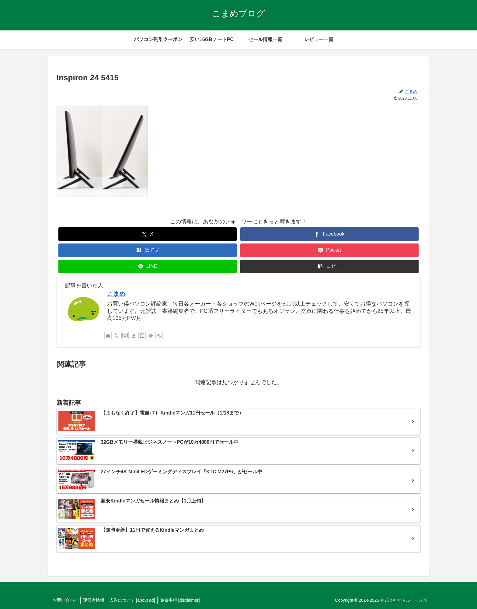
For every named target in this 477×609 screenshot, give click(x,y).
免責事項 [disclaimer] (185, 600)
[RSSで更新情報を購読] (159, 335)
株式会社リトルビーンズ (403, 600)
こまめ (116, 293)
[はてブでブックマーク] (147, 250)
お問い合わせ (66, 600)
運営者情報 (95, 600)
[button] (329, 266)
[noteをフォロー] (142, 335)
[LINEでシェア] (147, 266)
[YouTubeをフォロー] (133, 335)
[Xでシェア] (147, 234)
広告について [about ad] (135, 600)
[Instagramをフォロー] (125, 335)
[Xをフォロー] (116, 335)
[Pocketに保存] (329, 250)
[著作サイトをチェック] (108, 335)
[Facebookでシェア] (329, 234)
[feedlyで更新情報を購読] (150, 335)
